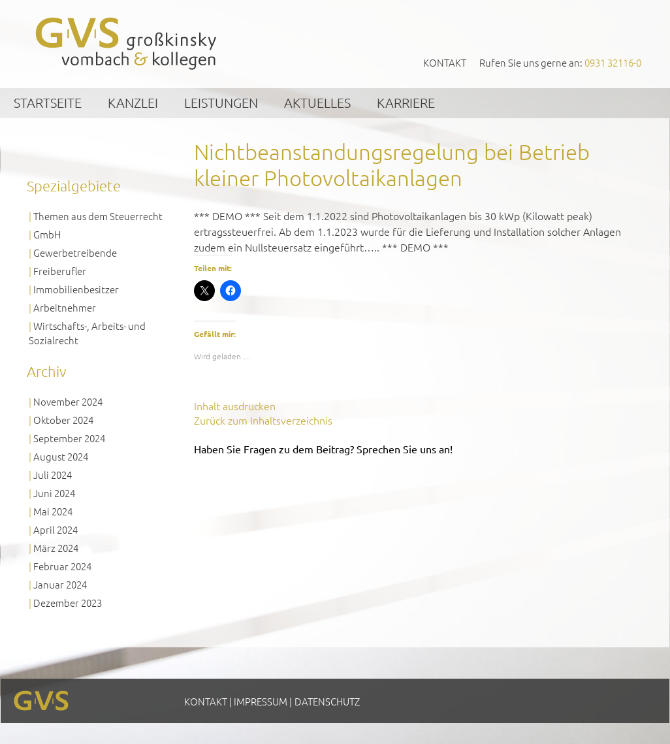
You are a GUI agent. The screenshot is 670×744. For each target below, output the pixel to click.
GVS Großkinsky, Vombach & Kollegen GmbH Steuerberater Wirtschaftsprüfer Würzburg (126, 43)
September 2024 (69, 438)
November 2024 (68, 401)
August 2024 (60, 456)
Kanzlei (133, 102)
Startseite (48, 102)
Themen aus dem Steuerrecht (98, 216)
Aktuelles (317, 102)
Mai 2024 (52, 511)
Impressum (260, 701)
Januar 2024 (60, 584)
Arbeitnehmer (64, 307)
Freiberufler (59, 271)
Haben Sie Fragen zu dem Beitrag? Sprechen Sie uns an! (323, 448)
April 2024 (55, 529)
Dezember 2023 (67, 602)
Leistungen (221, 102)
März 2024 (55, 548)
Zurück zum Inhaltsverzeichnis (263, 420)
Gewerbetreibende (75, 252)
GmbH (47, 234)
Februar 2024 (62, 566)
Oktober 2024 (63, 420)
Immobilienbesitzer (76, 289)
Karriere (406, 102)
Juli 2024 (52, 474)
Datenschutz (327, 701)
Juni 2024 (54, 493)
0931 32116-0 (612, 62)
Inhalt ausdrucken (235, 405)
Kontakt (444, 62)
